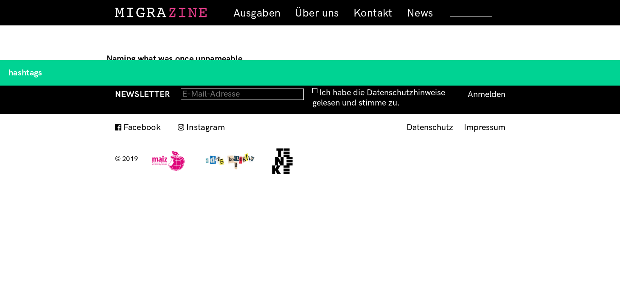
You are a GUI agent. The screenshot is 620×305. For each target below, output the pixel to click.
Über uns (317, 13)
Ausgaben (257, 13)
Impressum (484, 127)
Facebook (142, 127)
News (420, 13)
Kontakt (373, 13)
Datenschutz (430, 127)
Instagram (205, 127)
